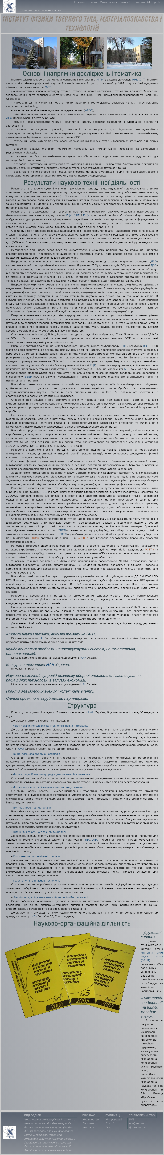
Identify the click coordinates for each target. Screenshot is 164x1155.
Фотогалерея (108, 2)
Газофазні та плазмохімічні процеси (47, 1143)
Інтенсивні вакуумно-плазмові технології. (40, 832)
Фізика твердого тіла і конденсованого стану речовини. (49, 787)
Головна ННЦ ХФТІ (30, 10)
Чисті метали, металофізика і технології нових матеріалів (50, 1120)
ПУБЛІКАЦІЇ (113, 1115)
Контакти (139, 2)
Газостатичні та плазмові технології (47, 1146)
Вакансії (124, 2)
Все (108, 1127)
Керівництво (90, 1120)
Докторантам (137, 1127)
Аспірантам (136, 1123)
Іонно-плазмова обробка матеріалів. (37, 754)
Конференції (114, 1120)
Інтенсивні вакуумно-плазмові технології (50, 1139)
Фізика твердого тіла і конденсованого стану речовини (50, 1131)
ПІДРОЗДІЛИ (32, 1115)
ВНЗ (131, 1120)
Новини (92, 2)
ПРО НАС (88, 1115)
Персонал (88, 1123)
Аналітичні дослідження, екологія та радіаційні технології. (51, 897)
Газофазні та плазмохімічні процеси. (37, 856)
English (153, 2)
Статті (109, 1123)
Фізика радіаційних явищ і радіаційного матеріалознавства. (51, 774)
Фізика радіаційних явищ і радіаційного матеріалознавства (50, 1127)
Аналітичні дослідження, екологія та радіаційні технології (50, 1150)
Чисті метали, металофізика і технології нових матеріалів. (50, 726)
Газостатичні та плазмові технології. (36, 881)
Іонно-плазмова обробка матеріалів (47, 1123)
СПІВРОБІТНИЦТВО (142, 1115)
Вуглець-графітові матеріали (43, 1135)
